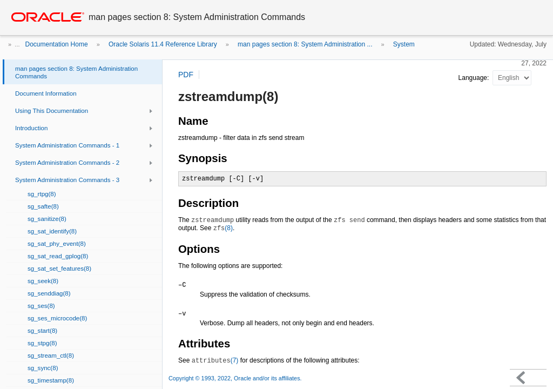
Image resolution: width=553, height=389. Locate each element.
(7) (215, 360)
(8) (223, 228)
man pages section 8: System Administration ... (305, 44)
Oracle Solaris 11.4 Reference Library (163, 44)
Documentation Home (56, 44)
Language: (474, 78)
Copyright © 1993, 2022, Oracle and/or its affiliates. (236, 378)
